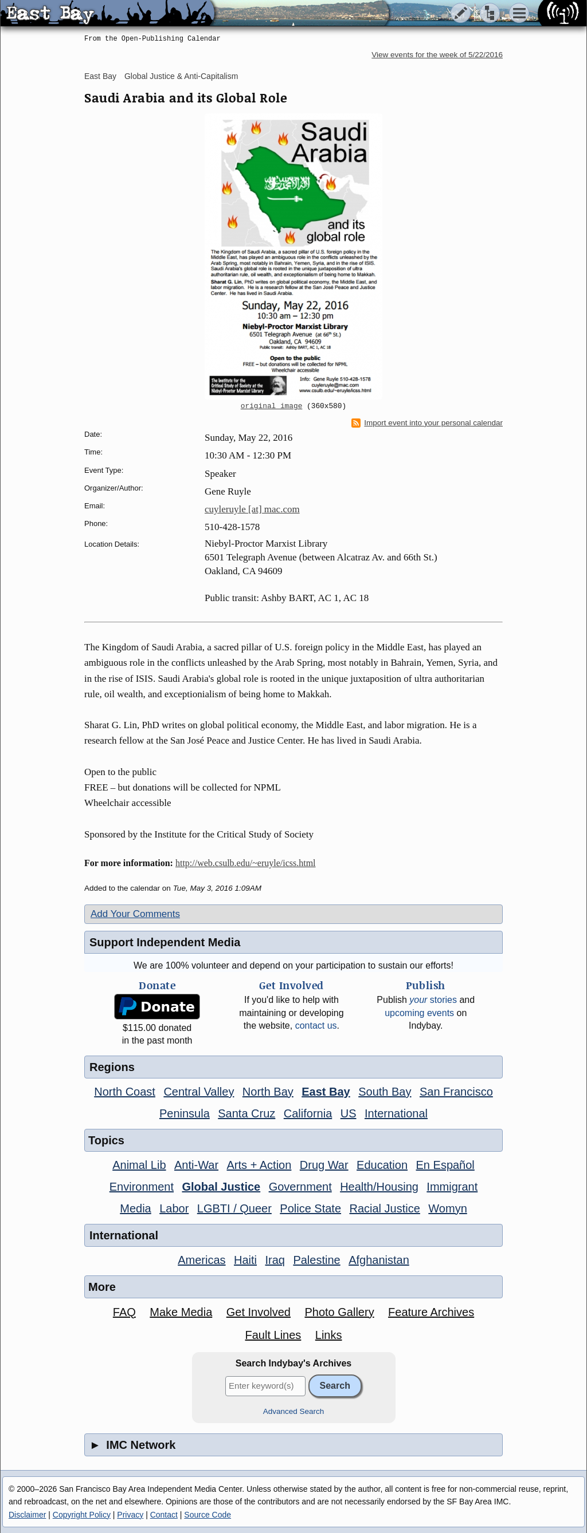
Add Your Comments (135, 913)
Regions (112, 1067)
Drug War (324, 1165)
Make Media (181, 1312)
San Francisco (456, 1091)
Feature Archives (431, 1312)
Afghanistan (379, 1260)
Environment (141, 1186)
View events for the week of (437, 54)
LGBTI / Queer (234, 1208)
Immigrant (452, 1186)
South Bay (384, 1091)
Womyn (447, 1208)
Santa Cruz (246, 1113)
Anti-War (196, 1165)
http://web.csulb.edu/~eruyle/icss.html (245, 863)
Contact (164, 1514)
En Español (445, 1165)
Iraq (274, 1260)
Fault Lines (273, 1335)
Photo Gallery (339, 1312)
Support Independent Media (164, 942)
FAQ (124, 1312)
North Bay (268, 1091)
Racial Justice (384, 1208)
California (308, 1113)
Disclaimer (27, 1514)
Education (382, 1165)
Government (300, 1186)
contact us (316, 1025)
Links (328, 1335)
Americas (201, 1260)
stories (433, 1000)
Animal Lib (139, 1165)
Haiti (245, 1260)
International (396, 1113)
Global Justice (221, 1186)
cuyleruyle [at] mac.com (252, 509)
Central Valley (198, 1091)
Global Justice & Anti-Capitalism (181, 76)
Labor (174, 1208)
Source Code (207, 1514)
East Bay (100, 76)
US (349, 1113)
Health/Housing (379, 1186)
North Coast (124, 1091)
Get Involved (258, 1312)
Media (135, 1208)
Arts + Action (259, 1165)
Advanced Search (293, 1411)
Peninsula (184, 1113)
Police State (310, 1208)
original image (272, 406)
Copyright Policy (82, 1514)
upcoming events (419, 1013)
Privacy (130, 1514)
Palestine (316, 1260)
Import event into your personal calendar (427, 423)
